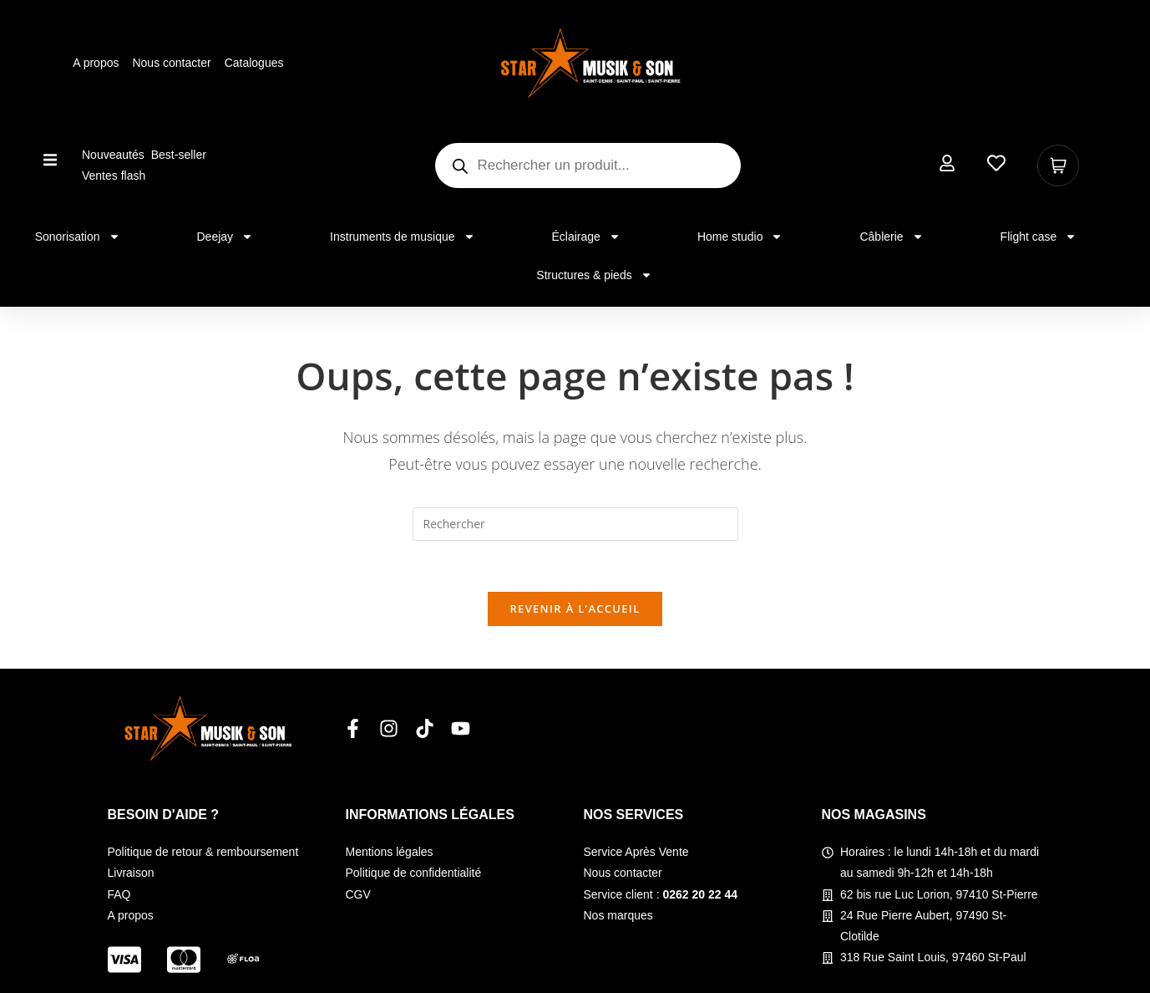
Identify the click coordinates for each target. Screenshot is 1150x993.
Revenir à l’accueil (574, 608)
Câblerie (891, 236)
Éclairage (586, 236)
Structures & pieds (593, 275)
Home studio (740, 236)
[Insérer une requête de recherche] (575, 524)
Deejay (225, 236)
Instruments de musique (402, 236)
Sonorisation (77, 236)
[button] (50, 159)
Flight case (1039, 236)
